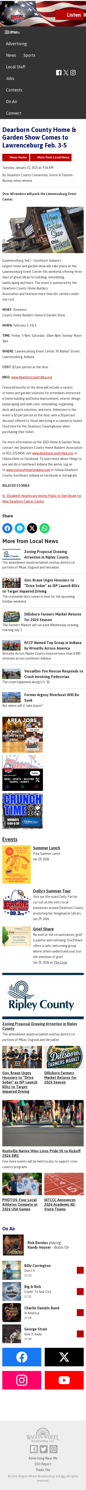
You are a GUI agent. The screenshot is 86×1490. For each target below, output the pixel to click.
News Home (18, 157)
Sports (29, 55)
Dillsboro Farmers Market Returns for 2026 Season (60, 1077)
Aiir (63, 1476)
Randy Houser (39, 1247)
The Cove (60, 962)
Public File (43, 1470)
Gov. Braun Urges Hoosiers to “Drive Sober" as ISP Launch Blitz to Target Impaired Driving (41, 586)
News (11, 55)
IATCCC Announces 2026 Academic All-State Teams (60, 1204)
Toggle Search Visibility (81, 73)
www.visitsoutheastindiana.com (28, 470)
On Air (11, 101)
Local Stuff (15, 66)
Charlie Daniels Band (41, 1308)
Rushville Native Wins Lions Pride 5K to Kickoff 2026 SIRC (41, 1153)
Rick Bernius (38, 1243)
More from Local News (53, 157)
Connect (13, 113)
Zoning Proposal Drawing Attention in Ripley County (39, 1026)
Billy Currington (37, 1266)
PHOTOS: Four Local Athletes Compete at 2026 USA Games (20, 1204)
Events (9, 839)
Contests (14, 90)
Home (11, 32)
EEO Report (43, 1464)
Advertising (16, 43)
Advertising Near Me (43, 1458)
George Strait (35, 1329)
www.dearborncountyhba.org (31, 377)
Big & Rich (32, 1287)
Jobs (10, 78)
